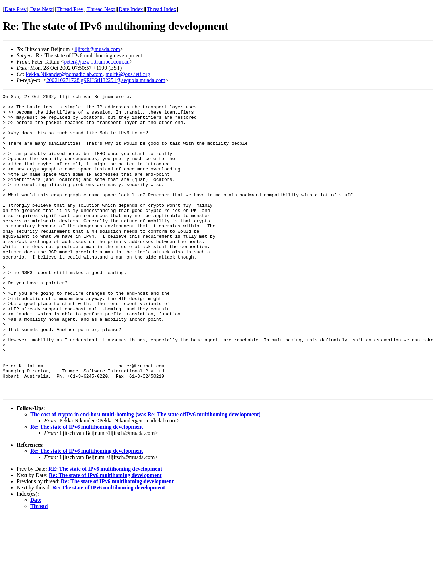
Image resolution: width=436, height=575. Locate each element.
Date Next (41, 9)
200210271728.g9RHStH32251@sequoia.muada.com (105, 80)
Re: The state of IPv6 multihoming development (86, 487)
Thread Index (161, 9)
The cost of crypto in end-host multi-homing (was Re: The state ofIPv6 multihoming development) (145, 474)
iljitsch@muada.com (97, 49)
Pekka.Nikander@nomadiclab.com (64, 74)
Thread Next (101, 9)
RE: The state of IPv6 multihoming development (105, 529)
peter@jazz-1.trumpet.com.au (96, 62)
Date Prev (15, 9)
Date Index (131, 9)
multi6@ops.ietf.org (128, 74)
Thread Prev (69, 9)
